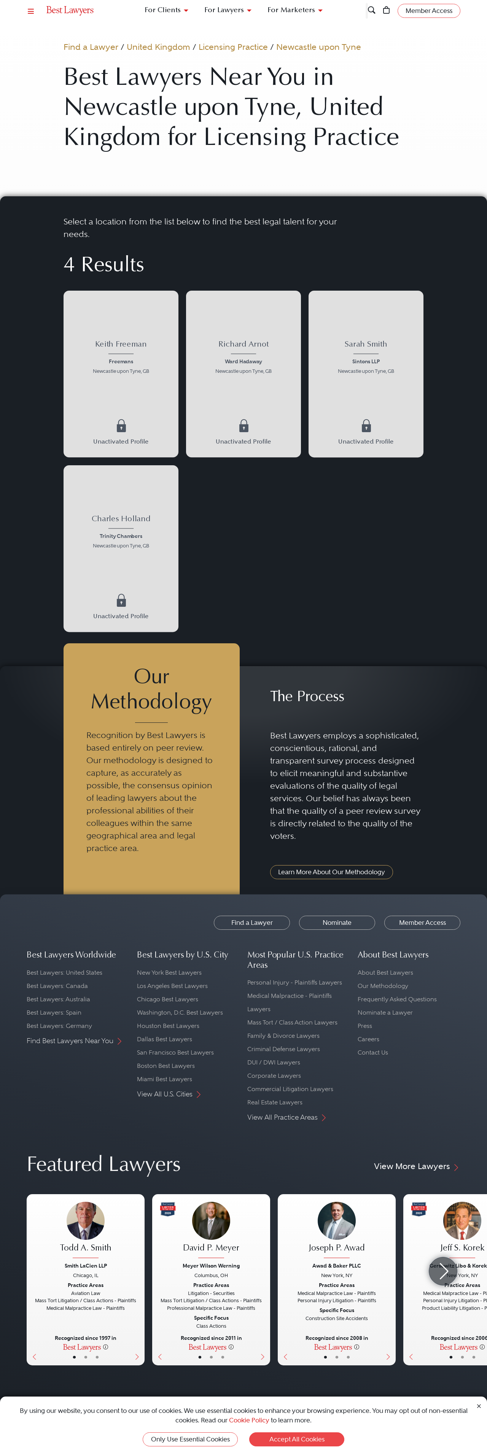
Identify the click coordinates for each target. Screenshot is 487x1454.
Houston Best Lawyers (168, 1025)
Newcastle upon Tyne (318, 47)
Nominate (337, 922)
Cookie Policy (249, 1420)
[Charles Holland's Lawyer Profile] (121, 532)
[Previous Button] (32, 1279)
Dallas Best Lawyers (164, 1039)
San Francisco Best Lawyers (175, 1052)
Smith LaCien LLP (86, 1265)
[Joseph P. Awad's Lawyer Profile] (336, 1231)
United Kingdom (158, 47)
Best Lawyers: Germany (59, 1025)
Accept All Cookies (297, 1439)
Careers (368, 1039)
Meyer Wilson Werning (211, 1265)
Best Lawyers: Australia (58, 999)
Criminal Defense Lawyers (283, 1049)
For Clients (163, 10)
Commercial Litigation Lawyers (290, 1089)
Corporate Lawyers (274, 1075)
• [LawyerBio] (86, 1357)
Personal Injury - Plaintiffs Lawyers (294, 982)
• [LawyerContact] (97, 1357)
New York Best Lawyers (169, 972)
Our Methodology (383, 985)
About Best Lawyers (385, 972)
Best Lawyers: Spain (54, 1012)
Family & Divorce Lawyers (283, 1035)
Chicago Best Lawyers (167, 999)
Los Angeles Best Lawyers (172, 985)
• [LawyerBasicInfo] (74, 1357)
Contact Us (373, 1052)
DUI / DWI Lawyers (273, 1062)
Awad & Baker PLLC (336, 1265)
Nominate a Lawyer (385, 1012)
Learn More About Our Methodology (331, 872)
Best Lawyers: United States (64, 972)
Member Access (422, 922)
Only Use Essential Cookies (190, 1439)
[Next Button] (139, 1279)
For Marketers (291, 10)
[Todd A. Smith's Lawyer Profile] (85, 1231)
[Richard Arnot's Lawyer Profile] (243, 358)
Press (365, 1025)
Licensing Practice (233, 47)
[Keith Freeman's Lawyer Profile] (121, 358)
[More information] (105, 1347)
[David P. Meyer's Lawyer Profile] (211, 1231)
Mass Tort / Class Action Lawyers (292, 1022)
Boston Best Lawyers (166, 1065)
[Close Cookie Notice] (479, 1405)
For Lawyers (224, 10)
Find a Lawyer (91, 47)
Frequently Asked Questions (397, 999)
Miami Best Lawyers (164, 1079)
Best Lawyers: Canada (57, 985)
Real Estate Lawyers (274, 1102)
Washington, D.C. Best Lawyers (180, 1012)
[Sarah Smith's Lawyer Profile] (366, 358)
